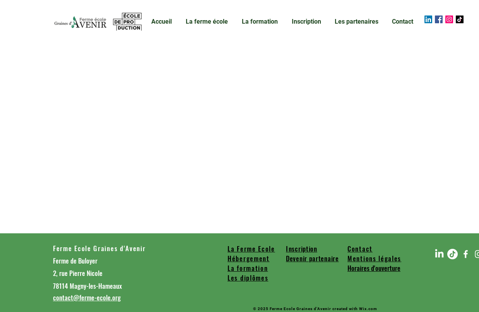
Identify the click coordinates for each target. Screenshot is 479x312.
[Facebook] (439, 19)
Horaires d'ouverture (373, 268)
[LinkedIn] (428, 19)
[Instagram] (449, 19)
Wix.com (368, 309)
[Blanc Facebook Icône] (465, 254)
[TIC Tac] (460, 19)
